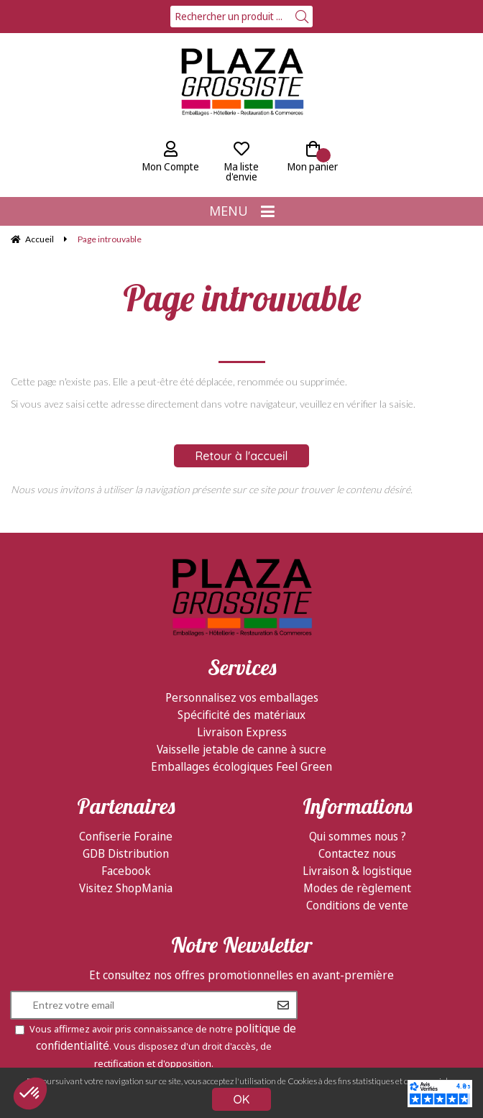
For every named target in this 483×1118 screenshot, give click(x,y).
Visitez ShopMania (125, 888)
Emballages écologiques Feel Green (241, 766)
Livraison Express (242, 732)
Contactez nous (357, 853)
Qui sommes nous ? (357, 836)
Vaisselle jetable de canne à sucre (241, 749)
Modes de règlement (357, 888)
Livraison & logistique (357, 871)
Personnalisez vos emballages (241, 697)
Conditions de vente (357, 905)
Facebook (126, 871)
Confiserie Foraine (125, 836)
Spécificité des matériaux (241, 715)
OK (242, 1099)
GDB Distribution (126, 853)
